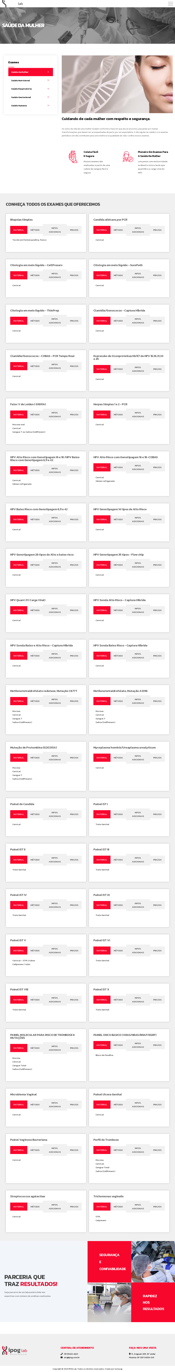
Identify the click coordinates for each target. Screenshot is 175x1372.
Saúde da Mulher (20, 72)
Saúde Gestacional (21, 97)
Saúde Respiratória (21, 88)
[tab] (18, 230)
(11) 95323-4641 (69, 1354)
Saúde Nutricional (20, 80)
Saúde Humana (19, 105)
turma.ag (118, 1368)
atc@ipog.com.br (70, 1357)
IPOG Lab (72, 1368)
